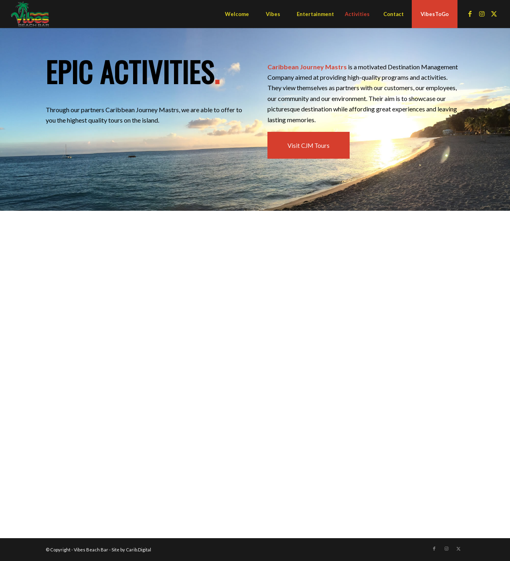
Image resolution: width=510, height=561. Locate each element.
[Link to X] (494, 14)
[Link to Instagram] (482, 14)
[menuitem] (237, 14)
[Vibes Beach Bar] (30, 14)
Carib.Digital (138, 549)
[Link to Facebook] (470, 14)
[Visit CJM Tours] (308, 145)
